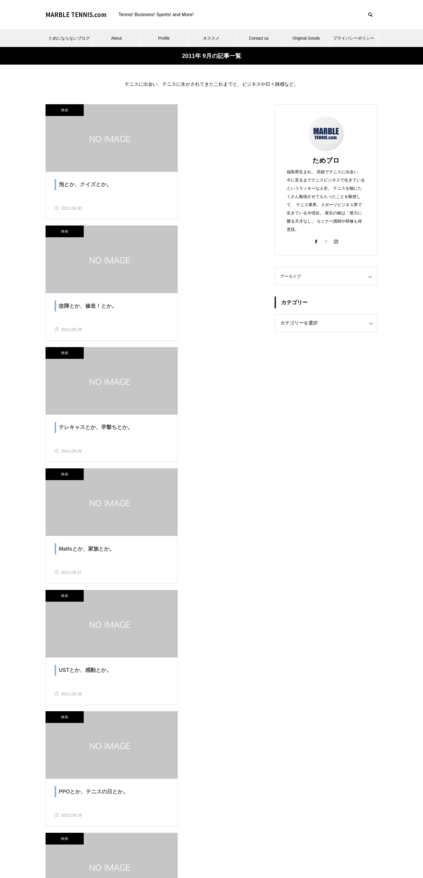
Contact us (258, 38)
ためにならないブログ (69, 38)
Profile (164, 38)
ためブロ (326, 160)
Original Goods (306, 38)
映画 (64, 110)
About (116, 38)
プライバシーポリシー (353, 38)
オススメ (211, 38)
